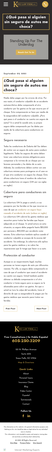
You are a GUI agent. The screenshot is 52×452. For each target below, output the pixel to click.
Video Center (26, 391)
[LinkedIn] (28, 415)
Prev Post (10, 308)
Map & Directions (26, 363)
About (26, 374)
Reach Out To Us (26, 52)
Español (26, 395)
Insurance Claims (26, 382)
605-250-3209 (26, 341)
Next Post (41, 308)
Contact (26, 404)
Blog (26, 387)
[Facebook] (23, 415)
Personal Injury (26, 378)
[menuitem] (13, 443)
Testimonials (26, 400)
